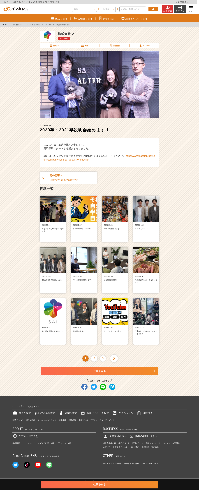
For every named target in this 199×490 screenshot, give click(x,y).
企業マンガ (83, 420)
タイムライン (122, 413)
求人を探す (21, 413)
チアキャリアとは (25, 436)
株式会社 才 (17, 25)
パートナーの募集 (131, 463)
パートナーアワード (149, 463)
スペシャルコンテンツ (47, 420)
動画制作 (145, 447)
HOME (5, 25)
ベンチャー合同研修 (171, 443)
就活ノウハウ (18, 420)
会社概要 (16, 443)
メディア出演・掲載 (46, 443)
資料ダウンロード (153, 443)
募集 (84, 45)
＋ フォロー (64, 38)
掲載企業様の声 (109, 443)
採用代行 (155, 447)
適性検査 (145, 413)
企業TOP (54, 45)
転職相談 (72, 420)
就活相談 (62, 420)
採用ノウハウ (137, 443)
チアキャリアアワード (112, 463)
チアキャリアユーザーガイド (102, 420)
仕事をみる (99, 371)
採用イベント (124, 443)
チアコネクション (120, 447)
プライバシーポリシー (66, 443)
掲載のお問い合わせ (143, 436)
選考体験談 (30, 420)
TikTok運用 (134, 447)
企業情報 (114, 45)
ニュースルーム (28, 443)
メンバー (144, 45)
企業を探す (68, 413)
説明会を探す (44, 413)
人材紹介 (106, 447)
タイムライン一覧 (33, 25)
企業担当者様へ (187, 2)
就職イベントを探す (94, 413)
